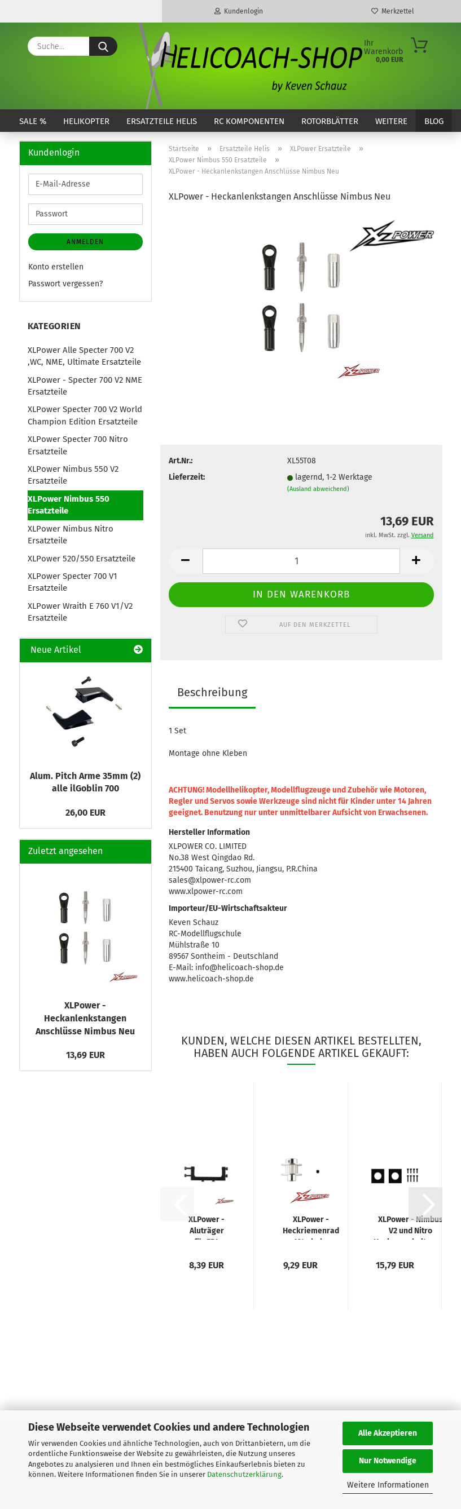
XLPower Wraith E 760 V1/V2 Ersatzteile (80, 612)
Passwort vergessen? (65, 284)
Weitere (391, 121)
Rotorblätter (329, 121)
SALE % (32, 121)
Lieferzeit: (187, 477)
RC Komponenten (249, 121)
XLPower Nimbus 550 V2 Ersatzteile (73, 475)
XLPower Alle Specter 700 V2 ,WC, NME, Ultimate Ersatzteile (84, 356)
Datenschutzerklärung (244, 1474)
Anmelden (85, 242)
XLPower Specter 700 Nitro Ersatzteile (78, 445)
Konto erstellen (56, 267)
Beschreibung (212, 692)
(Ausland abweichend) (318, 489)
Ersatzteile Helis (161, 121)
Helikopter (86, 121)
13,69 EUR (85, 1055)
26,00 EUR (85, 812)
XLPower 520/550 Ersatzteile (81, 559)
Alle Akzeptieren (387, 1433)
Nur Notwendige (387, 1461)
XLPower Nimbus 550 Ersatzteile (68, 505)
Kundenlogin (238, 11)
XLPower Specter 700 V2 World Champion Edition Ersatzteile (85, 415)
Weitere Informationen (388, 1485)
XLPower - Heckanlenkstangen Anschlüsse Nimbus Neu (85, 1018)
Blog (434, 121)
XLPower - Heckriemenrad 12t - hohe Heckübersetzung (311, 1227)
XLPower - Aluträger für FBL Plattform (206, 1227)
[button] (186, 561)
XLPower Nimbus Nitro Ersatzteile (70, 535)
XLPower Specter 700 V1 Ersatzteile (72, 582)
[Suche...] (103, 46)
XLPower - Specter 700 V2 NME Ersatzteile (85, 386)
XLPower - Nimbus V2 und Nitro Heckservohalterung (410, 1227)
